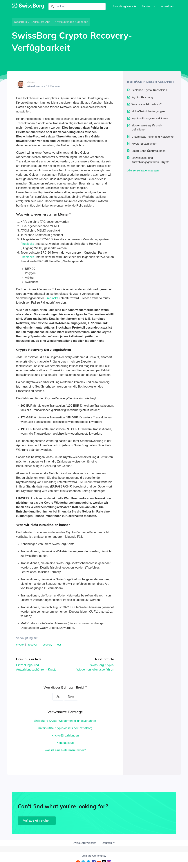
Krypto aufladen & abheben (71, 21)
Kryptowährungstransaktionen (149, 118)
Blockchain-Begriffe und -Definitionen (146, 127)
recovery (47, 644)
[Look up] (77, 6)
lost (59, 644)
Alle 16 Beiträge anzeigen (143, 170)
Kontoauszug (65, 742)
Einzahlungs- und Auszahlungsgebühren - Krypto (150, 160)
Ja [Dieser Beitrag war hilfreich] (57, 696)
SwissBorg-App (40, 21)
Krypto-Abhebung (142, 97)
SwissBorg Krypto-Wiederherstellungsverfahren (65, 720)
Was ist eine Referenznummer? (65, 750)
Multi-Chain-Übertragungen (148, 111)
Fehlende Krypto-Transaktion (149, 90)
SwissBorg (20, 21)
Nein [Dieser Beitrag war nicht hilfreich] (71, 696)
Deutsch (149, 6)
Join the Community (94, 855)
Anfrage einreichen (36, 820)
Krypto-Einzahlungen (65, 735)
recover (32, 644)
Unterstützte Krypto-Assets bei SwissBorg (65, 728)
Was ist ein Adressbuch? (146, 104)
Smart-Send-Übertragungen (148, 150)
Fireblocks (27, 243)
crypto (20, 644)
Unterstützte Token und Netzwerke (152, 136)
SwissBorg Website (124, 6)
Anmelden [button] (167, 6)
